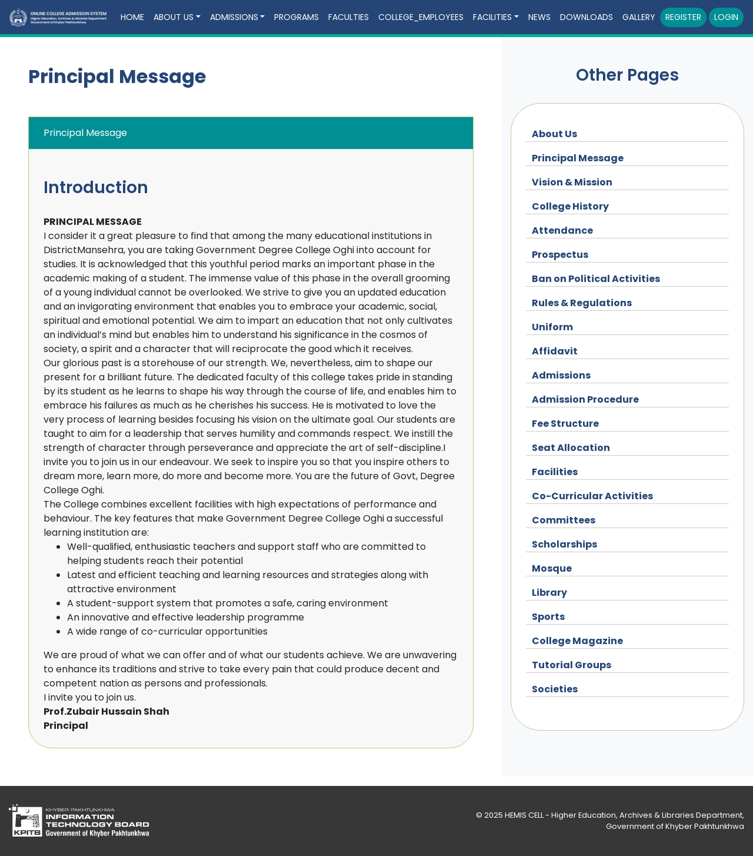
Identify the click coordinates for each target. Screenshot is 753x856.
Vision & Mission (572, 182)
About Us (554, 134)
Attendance (562, 230)
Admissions (561, 375)
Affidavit (555, 351)
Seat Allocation (571, 447)
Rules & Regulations (582, 303)
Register (683, 17)
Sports (548, 616)
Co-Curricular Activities (592, 496)
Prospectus (560, 254)
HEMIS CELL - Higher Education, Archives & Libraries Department (623, 815)
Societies (555, 689)
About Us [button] (174, 17)
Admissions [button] (234, 17)
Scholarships (564, 544)
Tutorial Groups (571, 665)
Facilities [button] (492, 17)
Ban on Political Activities (596, 279)
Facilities (555, 472)
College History (570, 206)
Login (726, 17)
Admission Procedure (585, 399)
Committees (563, 520)
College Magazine (577, 641)
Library (549, 592)
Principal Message (578, 158)
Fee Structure (565, 423)
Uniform (552, 327)
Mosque (552, 568)
